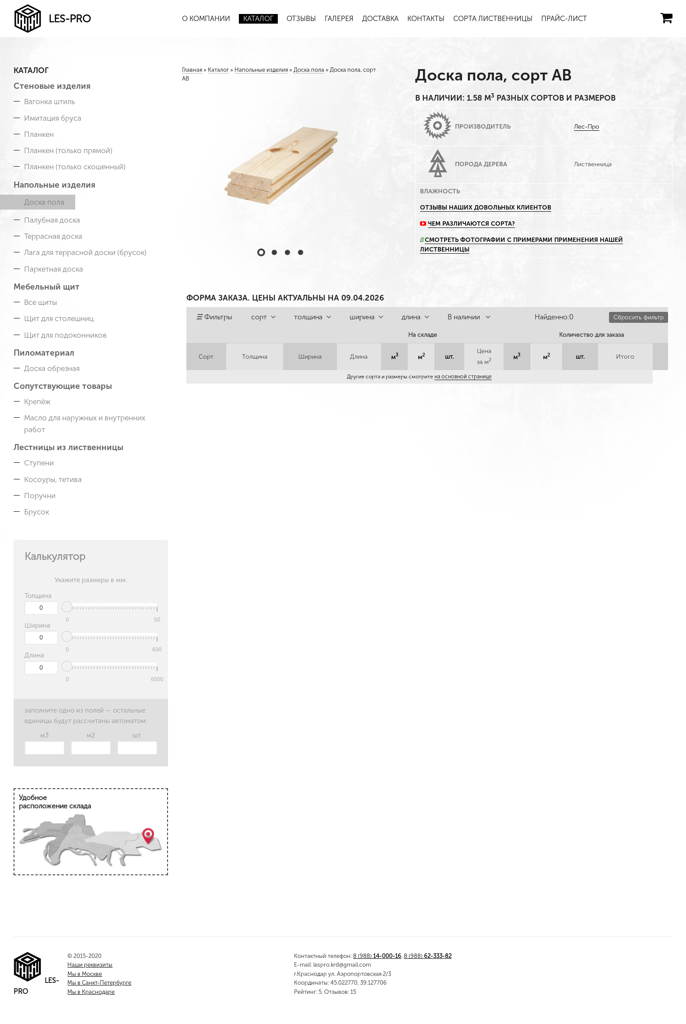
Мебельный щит (47, 287)
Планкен (39, 134)
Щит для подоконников (65, 335)
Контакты (425, 18)
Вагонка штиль (49, 101)
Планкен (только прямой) (68, 150)
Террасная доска (53, 236)
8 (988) (377, 956)
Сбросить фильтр (638, 317)
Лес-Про (586, 126)
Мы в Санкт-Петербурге (99, 982)
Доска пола (44, 202)
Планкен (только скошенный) (75, 166)
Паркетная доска (53, 269)
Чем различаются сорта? (471, 223)
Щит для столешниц (59, 318)
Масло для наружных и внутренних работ (84, 423)
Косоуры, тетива (53, 479)
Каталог (258, 18)
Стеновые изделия (52, 86)
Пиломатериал (44, 353)
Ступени (39, 462)
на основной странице (463, 377)
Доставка (380, 18)
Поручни (40, 495)
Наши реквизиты (89, 964)
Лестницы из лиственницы (68, 447)
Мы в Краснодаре (91, 992)
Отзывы (301, 18)
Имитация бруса (52, 118)
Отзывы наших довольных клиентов (485, 207)
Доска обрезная (52, 368)
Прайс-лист (564, 18)
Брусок (36, 511)
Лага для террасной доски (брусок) (85, 252)
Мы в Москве (84, 974)
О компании (206, 18)
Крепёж (37, 401)
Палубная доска (52, 220)
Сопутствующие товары (63, 386)
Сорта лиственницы (492, 18)
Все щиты (40, 302)
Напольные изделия (54, 185)
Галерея (339, 18)
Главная (192, 69)
